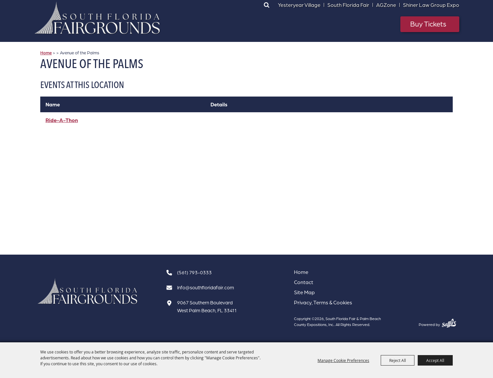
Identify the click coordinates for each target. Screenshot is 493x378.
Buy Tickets (428, 23)
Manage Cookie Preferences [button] (343, 360)
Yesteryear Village (299, 5)
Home (46, 52)
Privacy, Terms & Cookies (323, 302)
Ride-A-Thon (62, 120)
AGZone (386, 5)
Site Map (304, 292)
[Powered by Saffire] (449, 323)
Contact (303, 282)
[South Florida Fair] (87, 291)
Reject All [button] (397, 360)
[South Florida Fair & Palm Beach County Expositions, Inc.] (97, 18)
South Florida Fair (348, 5)
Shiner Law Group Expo (431, 5)
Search (266, 5)
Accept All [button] (435, 360)
